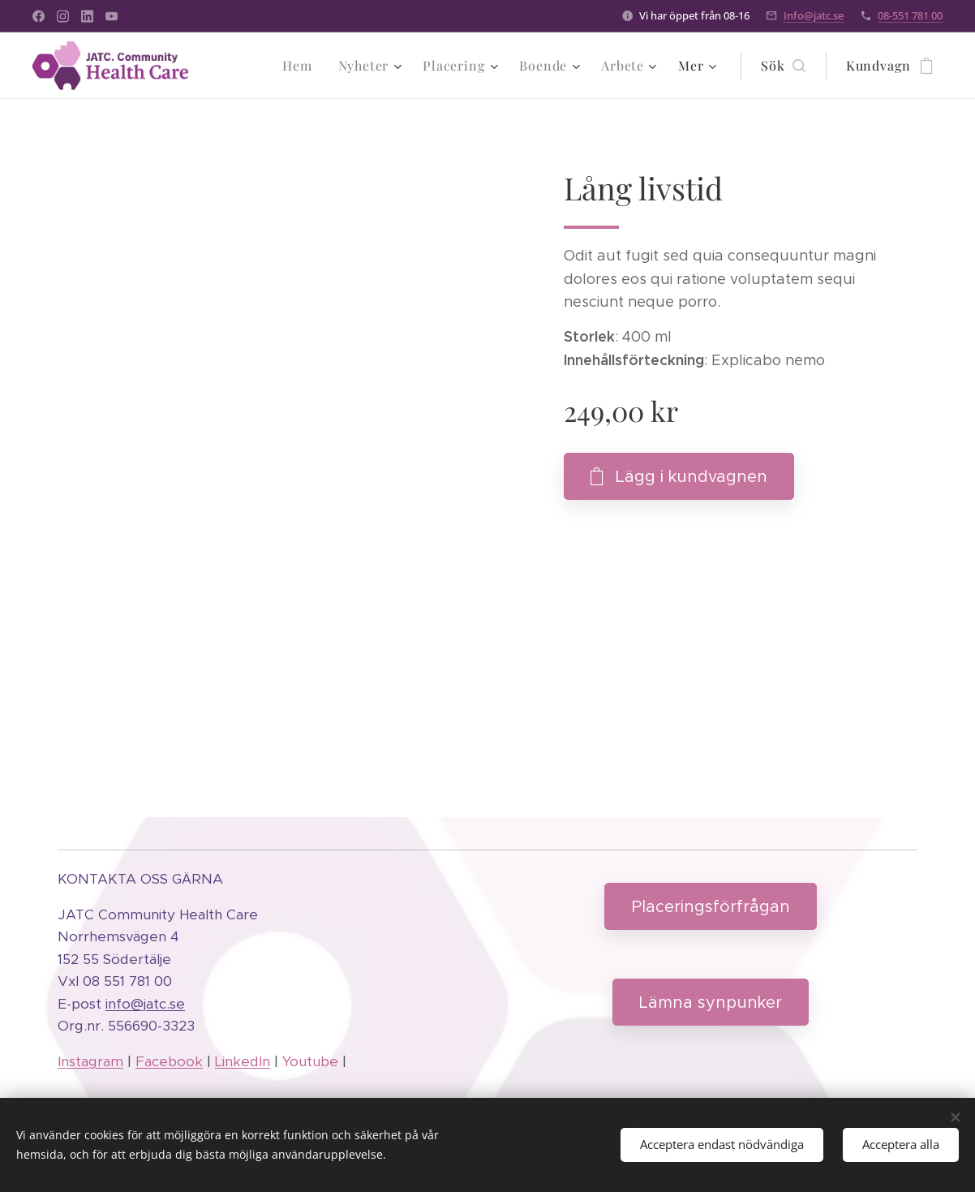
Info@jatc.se (814, 15)
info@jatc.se (145, 1004)
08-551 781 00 (910, 15)
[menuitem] (301, 65)
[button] (783, 65)
